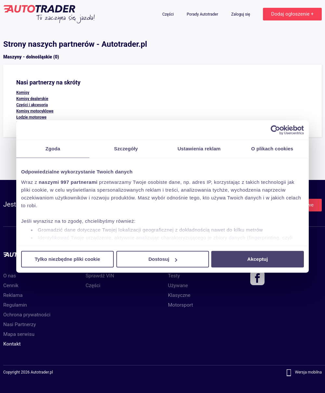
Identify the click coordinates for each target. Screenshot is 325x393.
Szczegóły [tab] (126, 148)
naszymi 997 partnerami (68, 182)
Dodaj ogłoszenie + (292, 14)
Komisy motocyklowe (35, 111)
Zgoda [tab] (53, 148)
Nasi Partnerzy (19, 324)
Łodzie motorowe (31, 117)
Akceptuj (257, 259)
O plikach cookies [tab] (272, 148)
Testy (174, 276)
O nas (9, 276)
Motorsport (180, 305)
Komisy (22, 92)
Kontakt (12, 344)
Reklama (13, 295)
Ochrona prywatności (26, 315)
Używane (178, 285)
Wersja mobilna (308, 372)
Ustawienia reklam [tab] (199, 148)
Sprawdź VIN (99, 276)
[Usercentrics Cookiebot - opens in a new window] (275, 130)
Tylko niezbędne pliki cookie (67, 259)
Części (168, 14)
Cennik (11, 285)
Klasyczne (179, 295)
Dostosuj (163, 259)
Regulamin (15, 305)
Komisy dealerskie (32, 98)
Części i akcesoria (32, 105)
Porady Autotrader (203, 14)
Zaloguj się (241, 14)
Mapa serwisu (18, 334)
